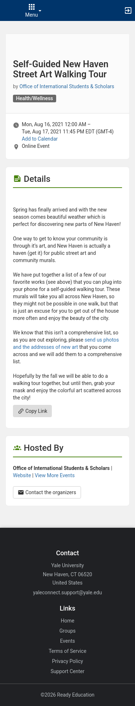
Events (67, 641)
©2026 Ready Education (68, 695)
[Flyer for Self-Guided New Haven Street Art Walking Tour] (67, 199)
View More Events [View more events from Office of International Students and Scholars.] (55, 475)
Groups (67, 631)
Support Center (68, 671)
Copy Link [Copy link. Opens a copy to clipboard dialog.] (32, 411)
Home (68, 621)
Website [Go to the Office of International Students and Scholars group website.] (22, 475)
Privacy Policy (67, 661)
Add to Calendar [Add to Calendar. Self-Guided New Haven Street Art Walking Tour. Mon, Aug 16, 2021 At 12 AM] (40, 139)
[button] (9, 10)
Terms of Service (67, 651)
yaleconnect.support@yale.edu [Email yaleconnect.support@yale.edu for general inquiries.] (67, 592)
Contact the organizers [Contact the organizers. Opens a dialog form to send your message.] (47, 492)
